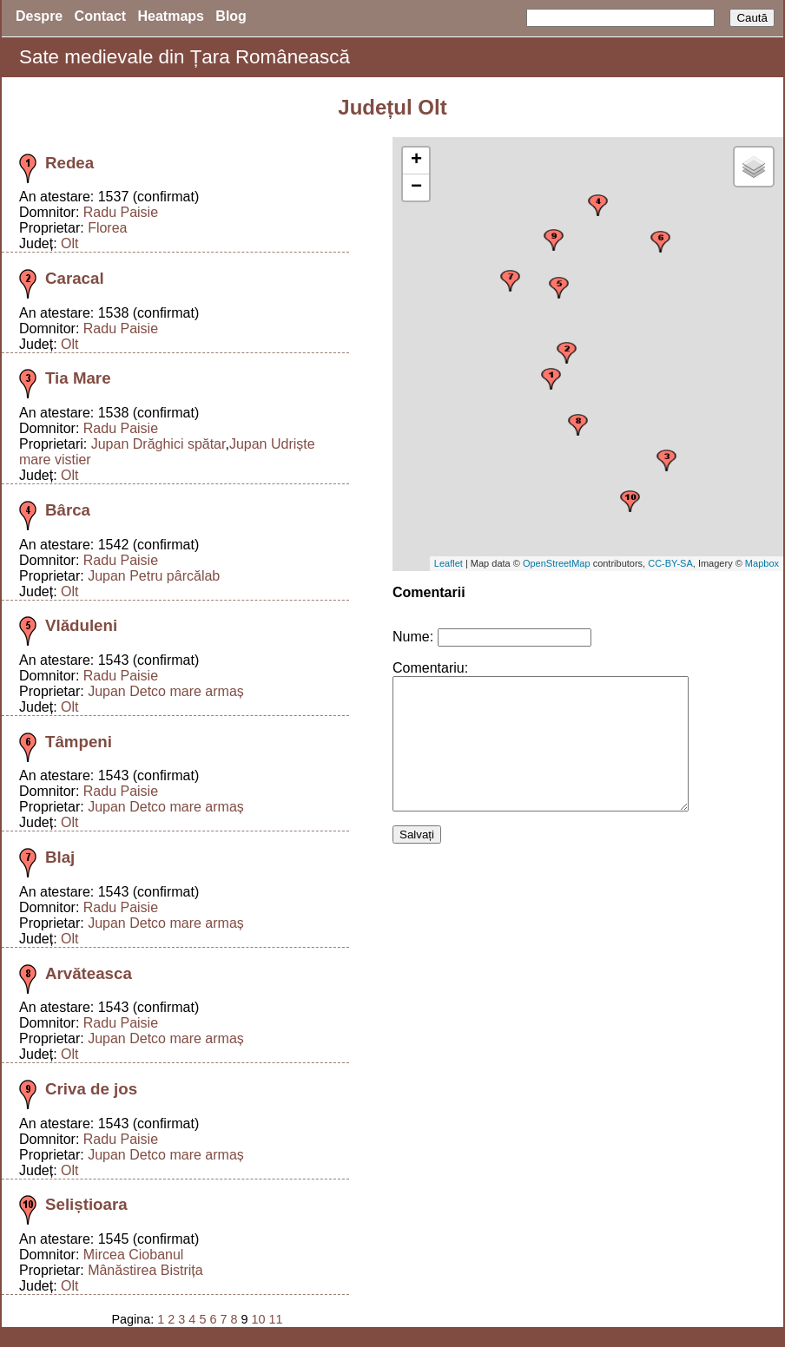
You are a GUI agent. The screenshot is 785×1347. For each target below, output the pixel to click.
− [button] (416, 187)
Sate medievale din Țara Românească (184, 57)
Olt (69, 243)
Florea (107, 227)
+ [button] (416, 161)
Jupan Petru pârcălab (154, 575)
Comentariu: (430, 667)
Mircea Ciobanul (133, 1254)
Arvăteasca (88, 973)
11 (275, 1319)
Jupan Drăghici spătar (158, 444)
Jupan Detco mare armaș (166, 691)
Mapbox (762, 563)
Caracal (74, 278)
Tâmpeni (78, 742)
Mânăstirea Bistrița (145, 1270)
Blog (231, 16)
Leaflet (448, 563)
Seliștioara (86, 1204)
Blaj (60, 857)
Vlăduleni (81, 625)
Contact (101, 16)
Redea (69, 163)
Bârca (67, 510)
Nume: (412, 636)
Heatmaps (171, 16)
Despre (39, 16)
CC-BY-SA (670, 563)
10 (258, 1319)
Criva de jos (91, 1089)
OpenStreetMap (556, 563)
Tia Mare (78, 378)
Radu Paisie (120, 212)
